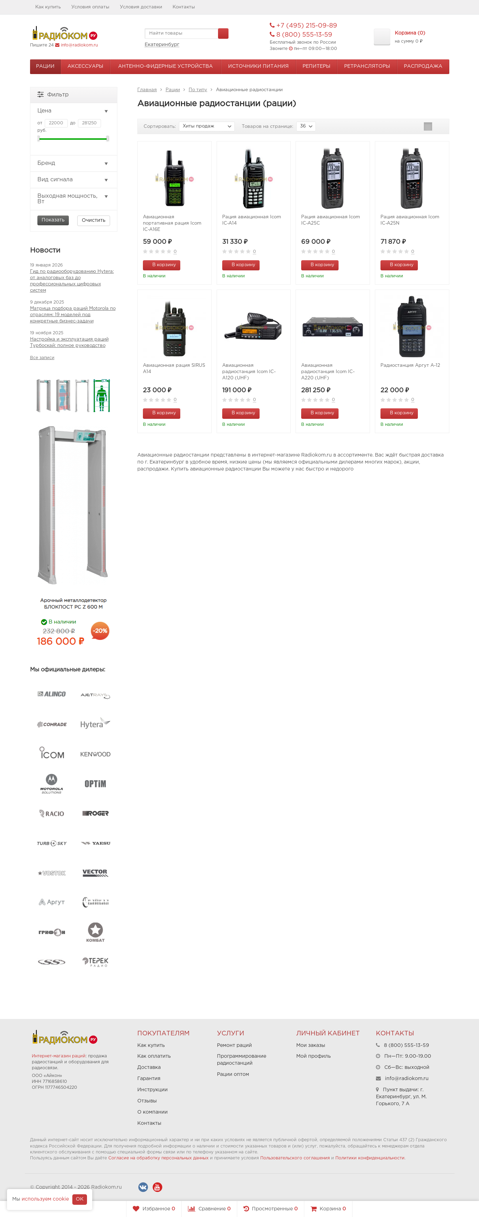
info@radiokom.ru (79, 45)
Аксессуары (85, 66)
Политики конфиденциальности (370, 1158)
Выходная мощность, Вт (73, 199)
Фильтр (53, 94)
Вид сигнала (73, 180)
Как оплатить (154, 1056)
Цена (73, 111)
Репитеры (317, 66)
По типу (198, 90)
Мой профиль (313, 1056)
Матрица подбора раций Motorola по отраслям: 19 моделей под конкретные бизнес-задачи (73, 315)
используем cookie (45, 1199)
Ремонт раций (234, 1045)
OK (80, 1199)
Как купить (48, 7)
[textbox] (186, 33)
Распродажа (423, 66)
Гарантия (148, 1079)
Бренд (73, 163)
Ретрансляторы (367, 66)
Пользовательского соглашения (295, 1158)
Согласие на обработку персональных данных (158, 1158)
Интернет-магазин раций (59, 1056)
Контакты (184, 7)
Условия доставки (141, 7)
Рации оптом (233, 1074)
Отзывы (147, 1101)
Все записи (42, 358)
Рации (45, 66)
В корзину (160, 264)
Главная (147, 90)
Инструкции (152, 1090)
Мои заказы (310, 1045)
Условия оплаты (90, 7)
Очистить (94, 220)
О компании (152, 1112)
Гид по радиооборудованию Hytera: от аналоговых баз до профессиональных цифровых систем (72, 281)
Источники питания (258, 66)
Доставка (149, 1067)
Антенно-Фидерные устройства (165, 66)
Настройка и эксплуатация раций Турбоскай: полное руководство (69, 342)
